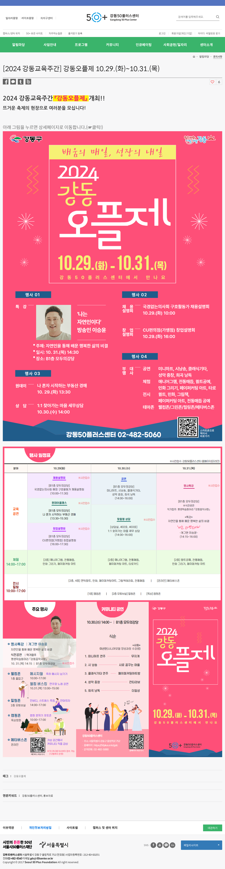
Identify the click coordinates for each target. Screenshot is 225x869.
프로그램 (81, 44)
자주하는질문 (55, 33)
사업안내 (50, 44)
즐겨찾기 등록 (75, 33)
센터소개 (206, 44)
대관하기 (213, 828)
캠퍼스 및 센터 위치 (105, 827)
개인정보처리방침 (40, 827)
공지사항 (217, 57)
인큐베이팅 (144, 44)
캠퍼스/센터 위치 (11, 33)
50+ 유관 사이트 (34, 33)
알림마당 (18, 44)
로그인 (162, 33)
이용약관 (8, 827)
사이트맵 (72, 827)
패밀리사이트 (201, 846)
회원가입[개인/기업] (182, 33)
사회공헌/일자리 (175, 44)
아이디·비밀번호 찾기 (209, 33)
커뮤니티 (112, 44)
